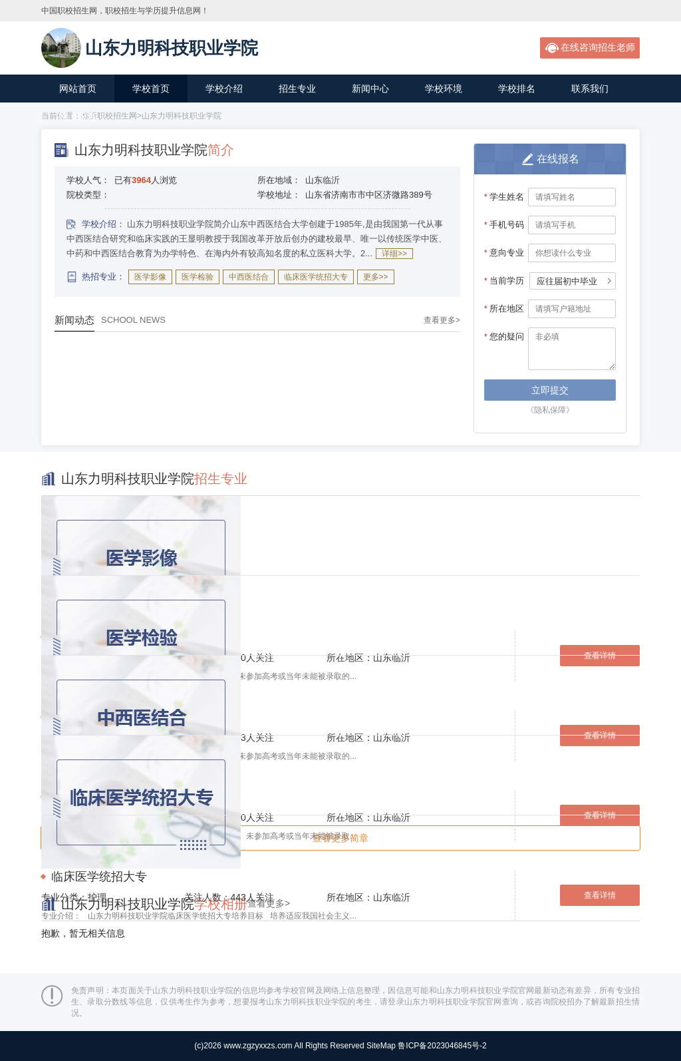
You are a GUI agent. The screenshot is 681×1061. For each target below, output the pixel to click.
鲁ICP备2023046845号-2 (442, 1045)
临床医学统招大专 (316, 277)
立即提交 (550, 390)
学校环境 (443, 88)
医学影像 (150, 277)
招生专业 (297, 88)
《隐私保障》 (550, 410)
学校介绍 (224, 88)
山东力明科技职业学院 (181, 115)
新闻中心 (370, 88)
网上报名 (77, 116)
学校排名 (516, 88)
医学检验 (197, 277)
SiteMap (381, 1045)
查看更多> (442, 320)
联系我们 (590, 88)
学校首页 (151, 88)
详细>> (394, 253)
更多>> (375, 277)
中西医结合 (249, 277)
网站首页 (77, 88)
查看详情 (600, 815)
